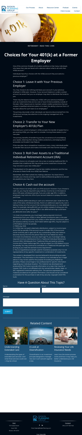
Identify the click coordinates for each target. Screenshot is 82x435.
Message (6, 292)
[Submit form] (8, 306)
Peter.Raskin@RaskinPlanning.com (41, 423)
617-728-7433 (70, 421)
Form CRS (43, 429)
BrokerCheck (58, 432)
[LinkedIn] (42, 420)
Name (5, 281)
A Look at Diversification (36, 344)
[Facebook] (39, 420)
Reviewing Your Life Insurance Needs (64, 344)
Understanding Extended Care (12, 344)
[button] (30, 2)
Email (44, 281)
